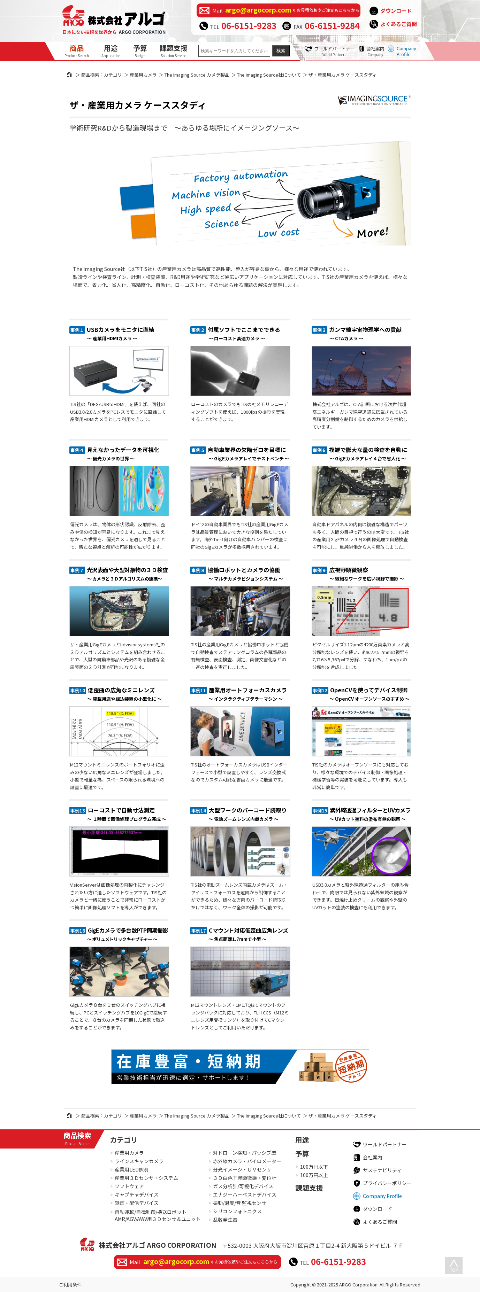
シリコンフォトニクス (237, 1211)
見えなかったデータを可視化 (123, 453)
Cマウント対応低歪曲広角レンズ (248, 934)
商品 (76, 50)
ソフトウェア (129, 1186)
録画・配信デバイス (137, 1202)
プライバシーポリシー (387, 1183)
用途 (111, 50)
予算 (140, 50)
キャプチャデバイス (137, 1194)
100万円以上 (314, 1175)
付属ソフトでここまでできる (244, 333)
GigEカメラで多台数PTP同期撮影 (127, 934)
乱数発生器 (225, 1219)
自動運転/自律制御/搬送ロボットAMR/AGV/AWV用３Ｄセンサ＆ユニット (158, 1215)
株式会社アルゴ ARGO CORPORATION (157, 1245)
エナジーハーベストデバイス (244, 1194)
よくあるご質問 (398, 24)
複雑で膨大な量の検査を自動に (368, 453)
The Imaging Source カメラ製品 (197, 74)
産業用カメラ (143, 74)
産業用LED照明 (131, 1169)
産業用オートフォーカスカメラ (247, 694)
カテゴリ (124, 1140)
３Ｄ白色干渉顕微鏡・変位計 (244, 1177)
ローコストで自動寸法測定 (126, 814)
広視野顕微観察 (366, 574)
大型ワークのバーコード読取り (247, 814)
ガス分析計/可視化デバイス (243, 1186)
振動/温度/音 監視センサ (239, 1202)
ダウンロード (396, 10)
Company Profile (406, 51)
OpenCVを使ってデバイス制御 (369, 694)
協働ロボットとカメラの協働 (245, 574)
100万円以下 (314, 1166)
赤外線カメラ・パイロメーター (247, 1161)
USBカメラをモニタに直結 (120, 333)
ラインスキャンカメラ (139, 1161)
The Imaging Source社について (269, 74)
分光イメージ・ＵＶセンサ (242, 1169)
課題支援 (174, 50)
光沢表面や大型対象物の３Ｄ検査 (127, 574)
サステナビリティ (382, 1170)
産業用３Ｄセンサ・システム (146, 1177)
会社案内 (375, 51)
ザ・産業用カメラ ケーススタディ (137, 104)
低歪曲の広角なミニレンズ (124, 694)
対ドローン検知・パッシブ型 (244, 1152)
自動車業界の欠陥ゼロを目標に (248, 453)
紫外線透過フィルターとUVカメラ (369, 814)
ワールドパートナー (334, 51)
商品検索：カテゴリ (101, 74)
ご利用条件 (70, 1284)
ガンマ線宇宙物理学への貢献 (365, 333)
